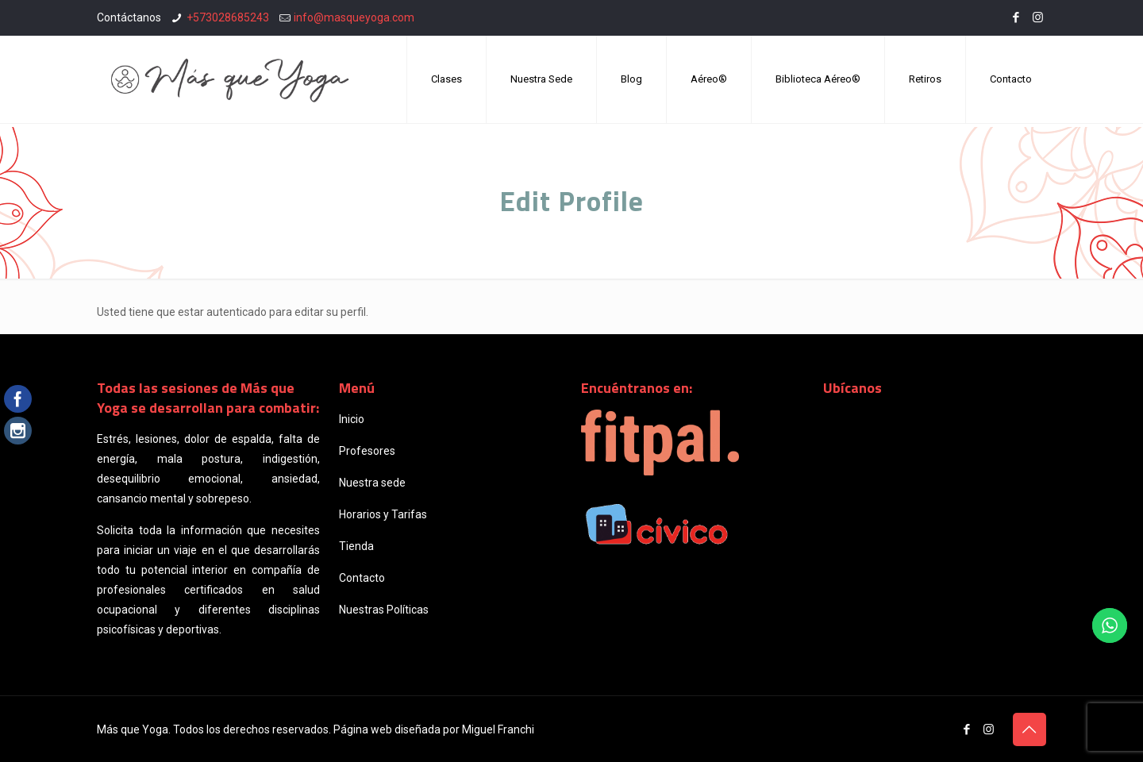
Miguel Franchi (498, 729)
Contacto (362, 578)
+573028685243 (228, 17)
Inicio (351, 419)
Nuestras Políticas (384, 609)
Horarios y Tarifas (383, 514)
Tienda (356, 546)
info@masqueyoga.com (354, 17)
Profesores (367, 450)
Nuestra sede (372, 482)
